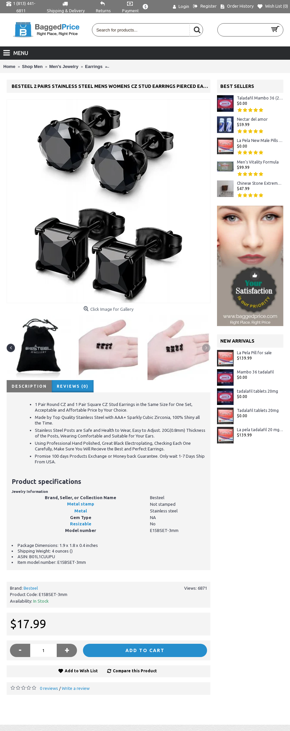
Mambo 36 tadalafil (255, 372)
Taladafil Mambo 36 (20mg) (260, 98)
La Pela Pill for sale (254, 353)
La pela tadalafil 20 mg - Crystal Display (260, 430)
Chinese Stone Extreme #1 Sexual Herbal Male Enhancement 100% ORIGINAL (260, 183)
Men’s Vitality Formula (258, 162)
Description (29, 386)
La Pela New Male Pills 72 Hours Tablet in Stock (260, 140)
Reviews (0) (73, 386)
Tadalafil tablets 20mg (258, 410)
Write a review (76, 688)
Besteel (31, 588)
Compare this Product (135, 671)
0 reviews (49, 688)
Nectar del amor (252, 119)
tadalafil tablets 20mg (257, 391)
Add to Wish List (81, 671)
